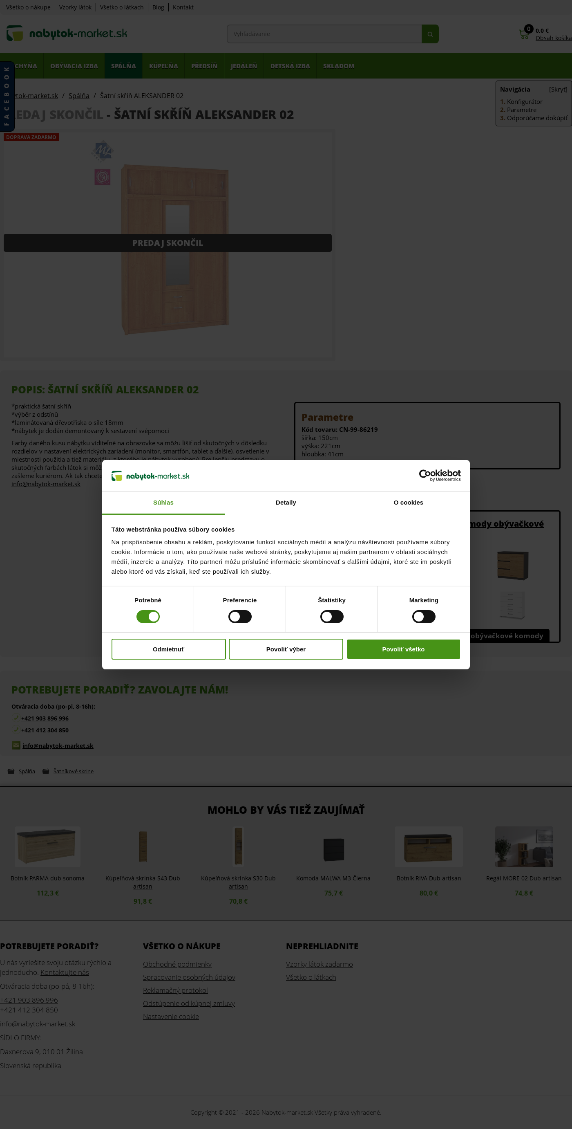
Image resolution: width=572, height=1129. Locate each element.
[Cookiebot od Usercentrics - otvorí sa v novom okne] (425, 475)
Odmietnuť (168, 649)
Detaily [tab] (286, 502)
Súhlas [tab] (163, 502)
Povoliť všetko (403, 649)
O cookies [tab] (409, 502)
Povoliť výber (286, 649)
